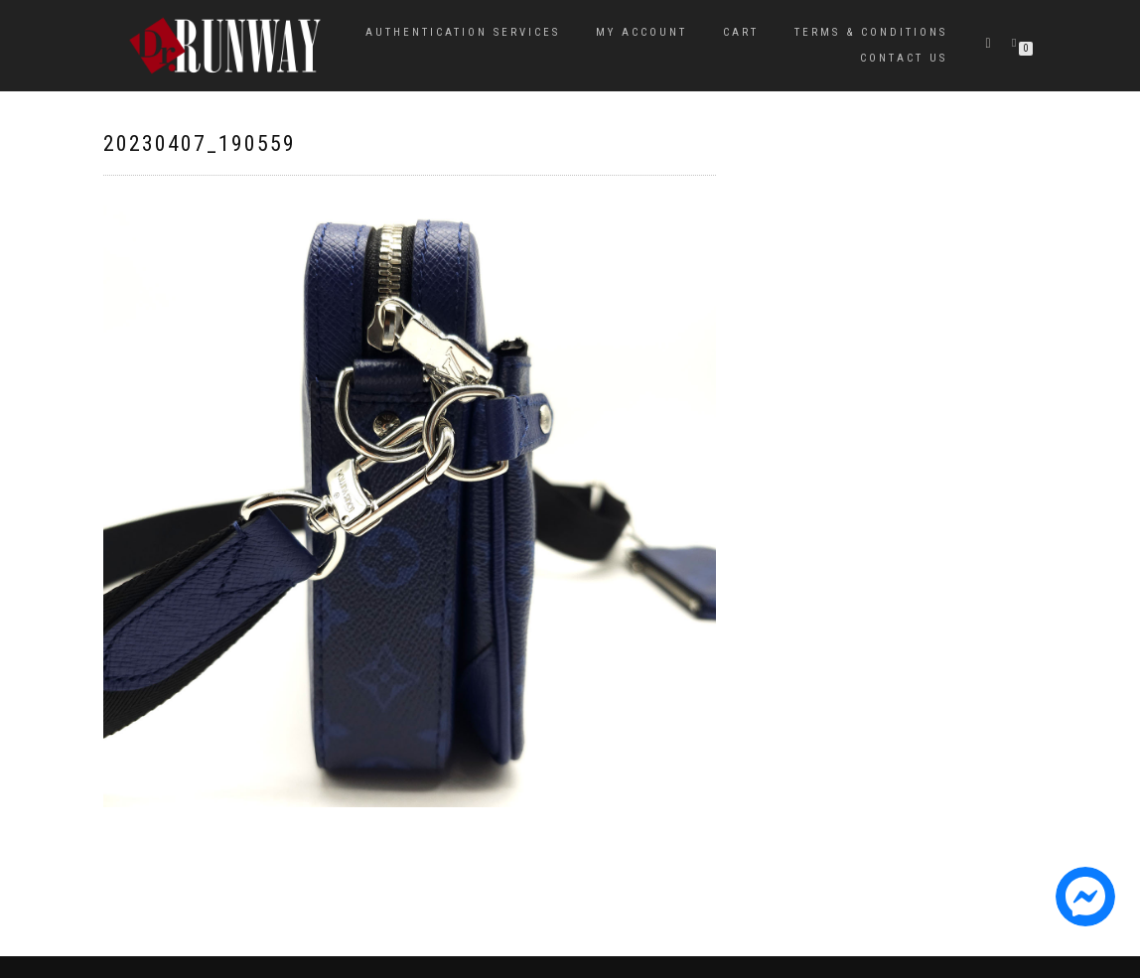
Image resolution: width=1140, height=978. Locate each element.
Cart (741, 32)
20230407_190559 (199, 143)
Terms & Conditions (870, 32)
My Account (641, 32)
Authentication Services (462, 32)
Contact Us (903, 58)
